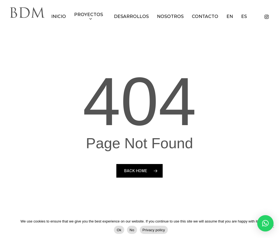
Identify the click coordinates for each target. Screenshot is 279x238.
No (132, 230)
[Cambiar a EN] (236, 16)
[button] (265, 223)
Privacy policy (153, 230)
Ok (119, 230)
